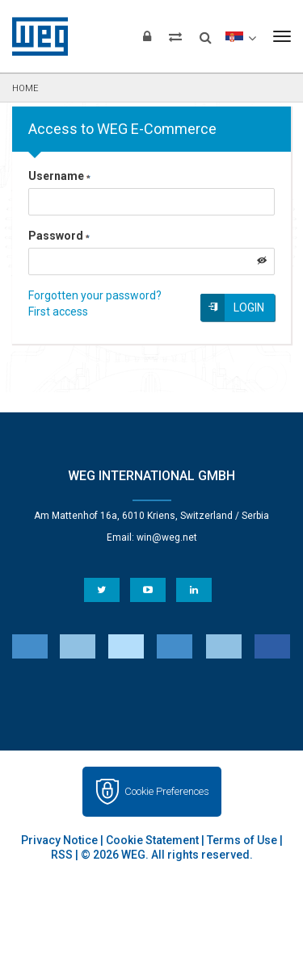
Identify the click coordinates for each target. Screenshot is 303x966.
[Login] (147, 36)
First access (58, 311)
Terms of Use (242, 840)
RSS (62, 854)
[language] (240, 36)
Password (59, 235)
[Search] (205, 32)
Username (59, 175)
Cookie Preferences (166, 791)
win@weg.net (167, 537)
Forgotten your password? (95, 295)
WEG (34, 36)
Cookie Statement (152, 840)
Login (249, 307)
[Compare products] (175, 36)
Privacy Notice (59, 840)
